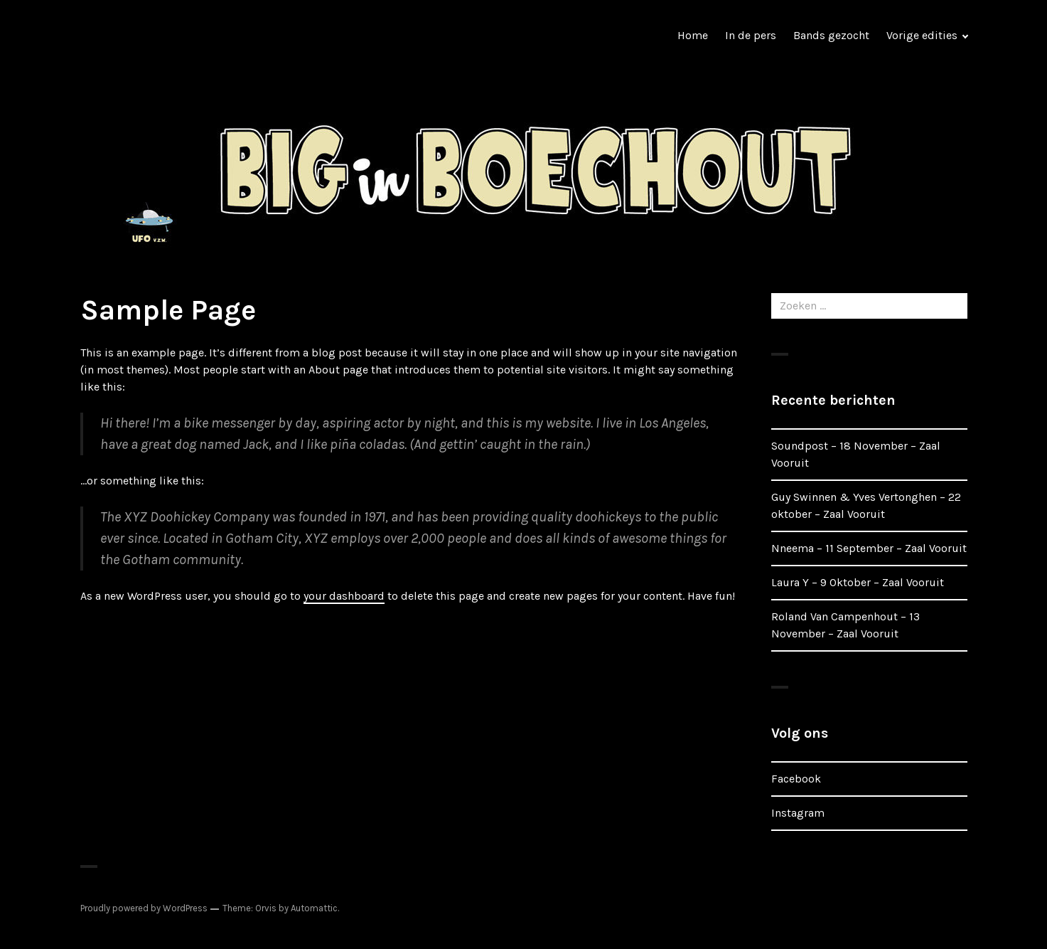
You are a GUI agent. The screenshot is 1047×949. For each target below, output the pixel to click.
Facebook (796, 778)
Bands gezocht (831, 35)
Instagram (798, 813)
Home (692, 35)
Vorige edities (921, 35)
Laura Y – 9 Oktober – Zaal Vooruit (857, 582)
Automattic (314, 908)
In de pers (750, 35)
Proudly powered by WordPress (144, 908)
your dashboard (344, 596)
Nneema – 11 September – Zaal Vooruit (869, 548)
